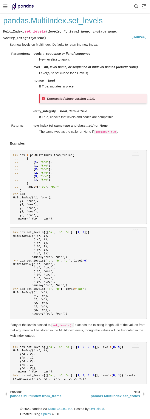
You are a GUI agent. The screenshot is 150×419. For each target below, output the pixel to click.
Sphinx (46, 414)
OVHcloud (97, 409)
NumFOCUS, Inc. (60, 409)
